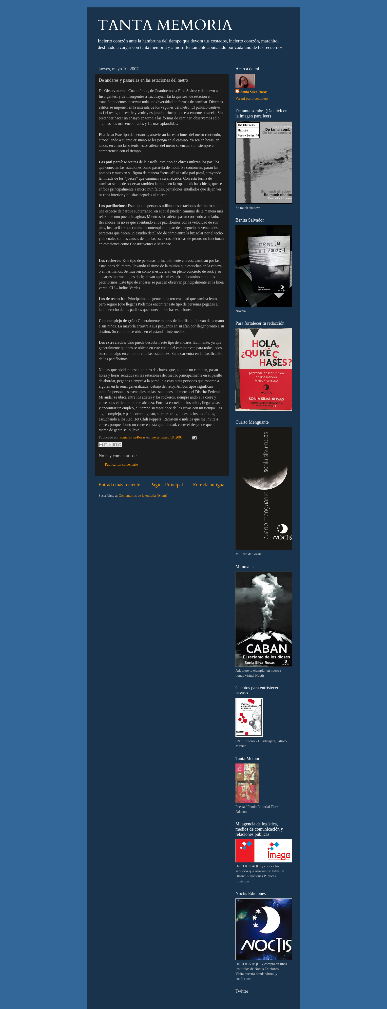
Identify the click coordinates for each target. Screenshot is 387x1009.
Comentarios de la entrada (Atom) (143, 495)
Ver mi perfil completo (251, 98)
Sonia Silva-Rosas (253, 92)
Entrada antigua (208, 484)
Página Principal (166, 484)
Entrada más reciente (119, 484)
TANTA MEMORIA (164, 25)
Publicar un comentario (121, 464)
